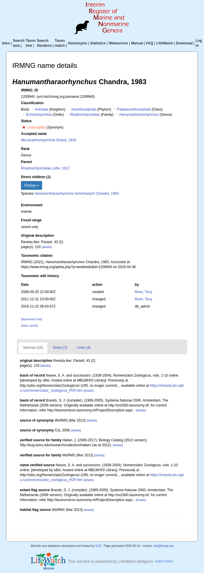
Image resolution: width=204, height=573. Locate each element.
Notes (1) (60, 348)
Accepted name (34, 134)
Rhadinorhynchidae (85, 115)
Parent (26, 162)
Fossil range (31, 220)
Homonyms (77, 43)
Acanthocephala (83, 109)
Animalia (41, 109)
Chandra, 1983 (76, 193)
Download (184, 43)
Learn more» (164, 561)
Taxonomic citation (36, 256)
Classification (32, 103)
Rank (25, 149)
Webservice (118, 43)
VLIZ (98, 545)
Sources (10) (33, 348)
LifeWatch (164, 43)
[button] (23, 127)
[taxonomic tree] (31, 319)
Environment (31, 205)
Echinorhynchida (39, 115)
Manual (137, 43)
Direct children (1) (36, 177)
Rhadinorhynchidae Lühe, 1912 (45, 168)
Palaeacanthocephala (134, 109)
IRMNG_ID (29, 90)
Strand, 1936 (48, 140)
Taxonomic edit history (40, 276)
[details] (47, 247)
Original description (37, 236)
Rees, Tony (143, 292)
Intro (6, 43)
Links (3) (83, 348)
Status (26, 121)
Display (31, 185)
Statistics (97, 43)
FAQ (149, 43)
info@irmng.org (163, 545)
